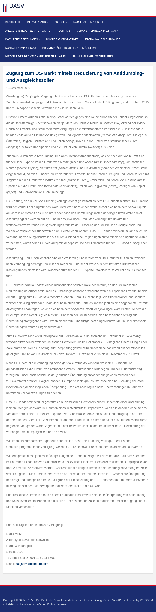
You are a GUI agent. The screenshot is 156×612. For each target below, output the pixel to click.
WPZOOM (146, 600)
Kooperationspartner (62, 39)
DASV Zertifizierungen (22, 39)
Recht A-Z (63, 30)
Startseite (13, 22)
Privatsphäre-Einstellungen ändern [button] (69, 47)
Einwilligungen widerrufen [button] (92, 56)
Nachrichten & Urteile (90, 22)
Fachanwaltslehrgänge (102, 39)
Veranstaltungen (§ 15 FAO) (97, 30)
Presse (60, 22)
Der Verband (37, 22)
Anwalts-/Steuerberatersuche (27, 30)
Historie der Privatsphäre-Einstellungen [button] (35, 56)
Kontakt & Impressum (20, 47)
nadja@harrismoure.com (31, 564)
